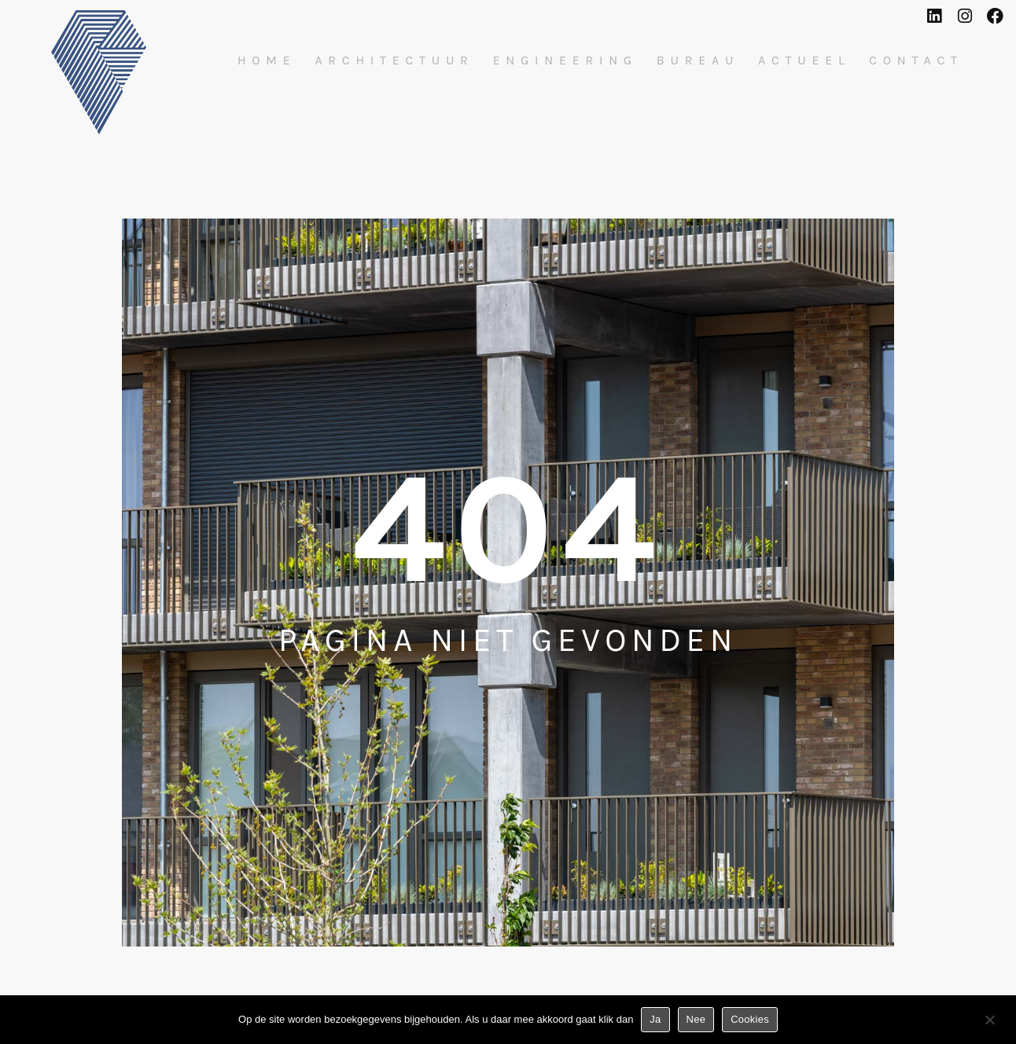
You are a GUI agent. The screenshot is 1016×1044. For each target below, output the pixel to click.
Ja (655, 1019)
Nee (696, 1019)
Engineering (565, 60)
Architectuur (394, 60)
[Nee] (989, 1023)
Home (266, 60)
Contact (916, 60)
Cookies (750, 1019)
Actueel (804, 60)
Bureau (698, 60)
